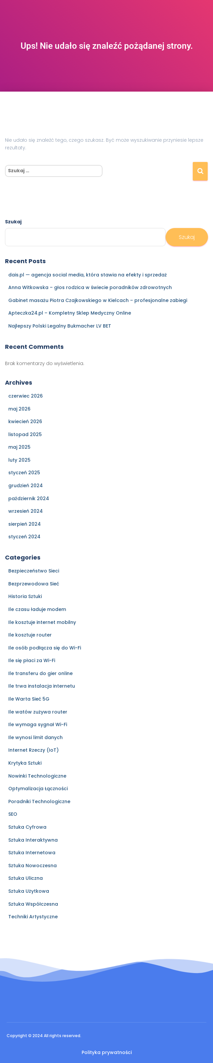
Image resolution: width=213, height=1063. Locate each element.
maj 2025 (19, 447)
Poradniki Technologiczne (39, 801)
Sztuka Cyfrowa (27, 827)
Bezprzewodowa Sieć (33, 583)
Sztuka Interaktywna (33, 840)
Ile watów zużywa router (37, 712)
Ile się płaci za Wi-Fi (31, 660)
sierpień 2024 (24, 524)
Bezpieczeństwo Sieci (33, 571)
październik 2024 (28, 498)
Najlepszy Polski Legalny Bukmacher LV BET (59, 326)
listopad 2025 (25, 434)
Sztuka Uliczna (25, 878)
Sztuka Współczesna (33, 904)
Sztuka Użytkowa (28, 891)
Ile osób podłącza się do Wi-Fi (44, 648)
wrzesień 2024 (25, 511)
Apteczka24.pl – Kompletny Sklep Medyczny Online (69, 313)
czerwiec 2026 (25, 396)
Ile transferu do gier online (40, 673)
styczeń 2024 (24, 536)
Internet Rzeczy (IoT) (33, 750)
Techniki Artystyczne (33, 916)
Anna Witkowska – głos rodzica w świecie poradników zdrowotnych (90, 287)
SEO (12, 814)
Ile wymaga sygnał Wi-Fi (37, 724)
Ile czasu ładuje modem (37, 609)
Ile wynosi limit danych (35, 737)
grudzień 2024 (25, 485)
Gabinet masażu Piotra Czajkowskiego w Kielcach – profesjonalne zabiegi (97, 300)
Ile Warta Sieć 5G (28, 699)
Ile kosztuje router (30, 635)
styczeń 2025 (24, 472)
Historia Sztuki (25, 596)
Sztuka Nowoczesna (32, 865)
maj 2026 (19, 409)
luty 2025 (19, 460)
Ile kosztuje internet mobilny (42, 622)
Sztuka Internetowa (31, 852)
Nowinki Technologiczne (37, 776)
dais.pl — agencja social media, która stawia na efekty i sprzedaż (87, 274)
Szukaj (13, 221)
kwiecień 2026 (25, 421)
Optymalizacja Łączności (38, 788)
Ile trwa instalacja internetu (41, 686)
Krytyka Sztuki (24, 763)
